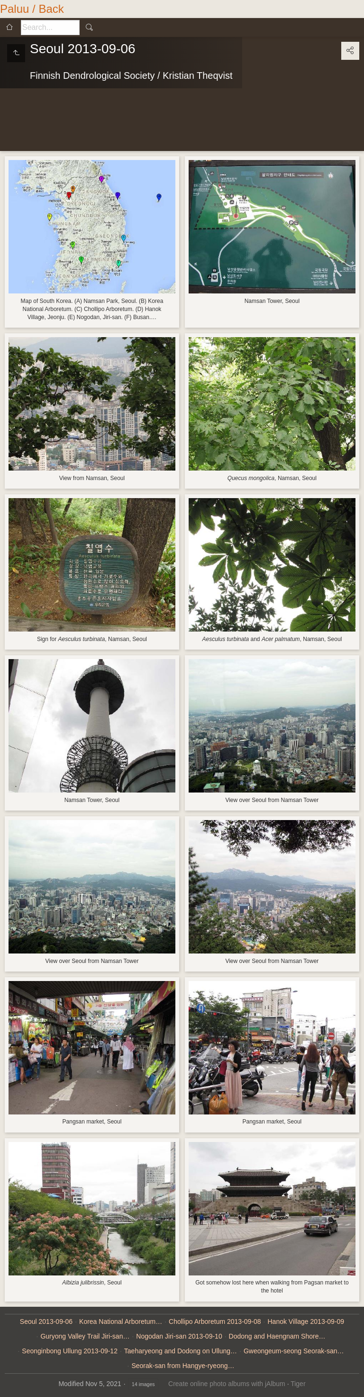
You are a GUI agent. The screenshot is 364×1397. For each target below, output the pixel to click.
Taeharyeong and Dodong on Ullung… (180, 1351)
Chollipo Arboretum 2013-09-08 (215, 1321)
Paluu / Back (32, 8)
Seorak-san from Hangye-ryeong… (182, 1365)
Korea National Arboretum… (120, 1321)
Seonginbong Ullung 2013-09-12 (70, 1351)
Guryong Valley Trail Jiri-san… (84, 1336)
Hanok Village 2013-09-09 (306, 1321)
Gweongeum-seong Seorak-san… (294, 1351)
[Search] (50, 27)
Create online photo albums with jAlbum (226, 1384)
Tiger (298, 1384)
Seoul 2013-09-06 (46, 1321)
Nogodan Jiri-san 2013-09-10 (179, 1336)
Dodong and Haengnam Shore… (277, 1336)
